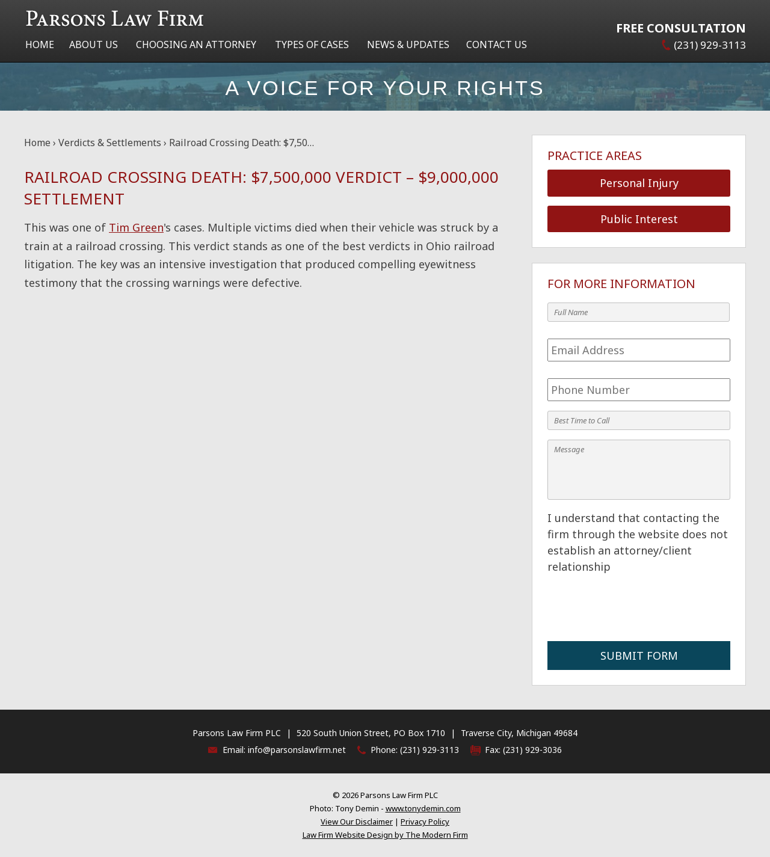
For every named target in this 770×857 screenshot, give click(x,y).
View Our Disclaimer (357, 821)
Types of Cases (312, 44)
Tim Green (136, 227)
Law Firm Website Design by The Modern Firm (385, 834)
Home (39, 44)
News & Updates (408, 44)
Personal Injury (639, 183)
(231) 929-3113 (710, 45)
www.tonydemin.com (423, 808)
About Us (93, 44)
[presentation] (638, 608)
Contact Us (496, 44)
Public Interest (639, 219)
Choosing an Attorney (196, 44)
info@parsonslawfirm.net (297, 749)
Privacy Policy (425, 821)
